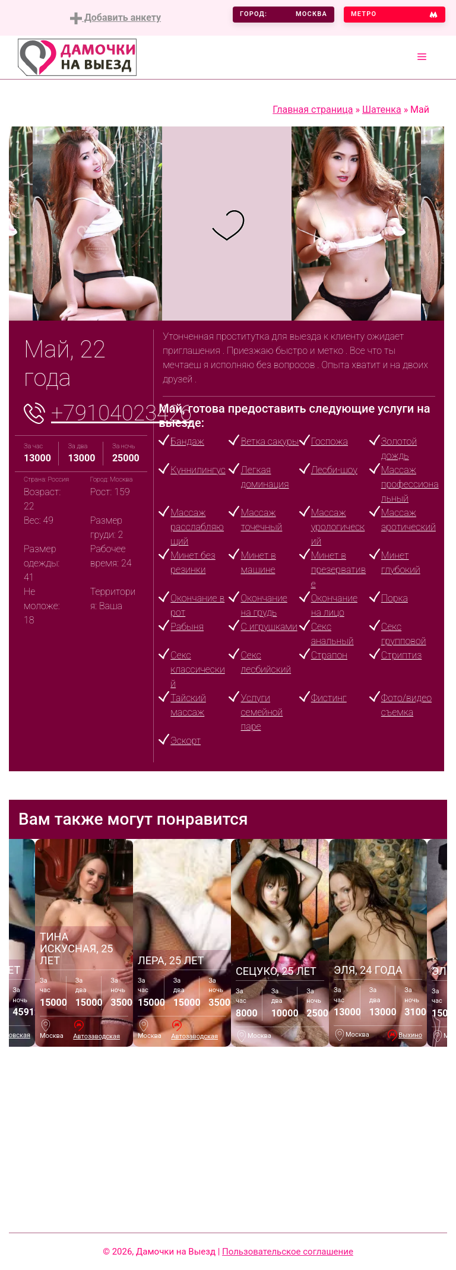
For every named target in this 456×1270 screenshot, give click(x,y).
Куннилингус (197, 470)
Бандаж (187, 441)
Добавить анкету (115, 18)
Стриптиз (401, 655)
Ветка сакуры (269, 441)
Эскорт (185, 740)
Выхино (410, 1035)
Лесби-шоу (334, 470)
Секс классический (197, 669)
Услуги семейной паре (261, 712)
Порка (394, 598)
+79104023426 (121, 413)
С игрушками (268, 626)
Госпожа (329, 441)
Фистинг (329, 698)
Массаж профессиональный (410, 484)
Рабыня (187, 626)
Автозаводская (96, 1036)
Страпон (329, 655)
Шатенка (381, 109)
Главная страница (313, 109)
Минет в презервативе (338, 570)
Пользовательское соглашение (287, 1251)
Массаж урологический (338, 527)
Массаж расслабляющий (197, 527)
